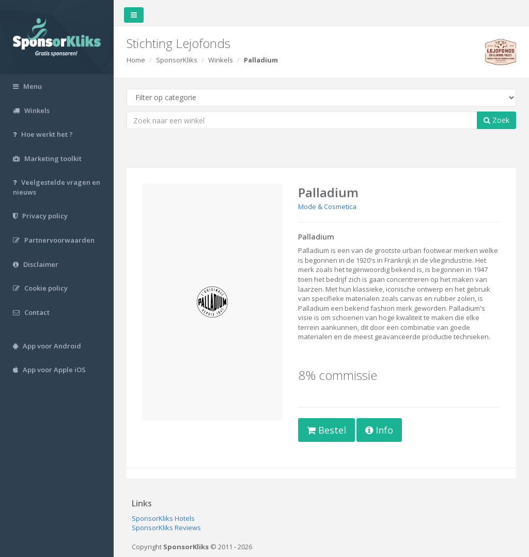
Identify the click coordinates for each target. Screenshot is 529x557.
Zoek (496, 120)
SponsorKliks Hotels (163, 518)
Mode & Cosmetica (327, 206)
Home (136, 60)
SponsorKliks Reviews (166, 527)
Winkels (220, 60)
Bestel (326, 430)
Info (379, 430)
